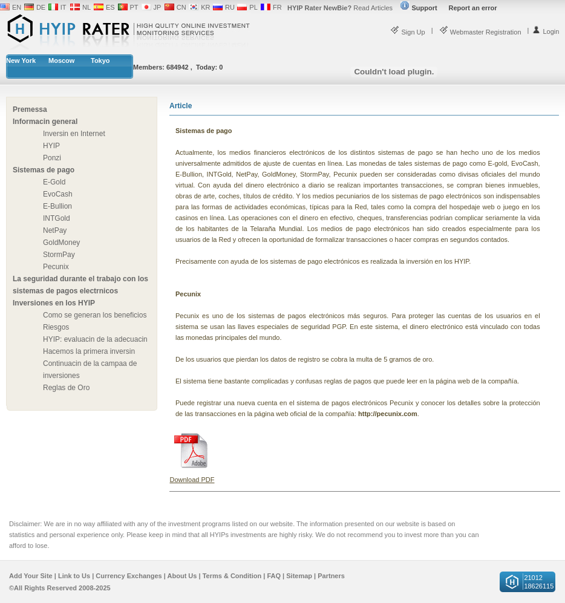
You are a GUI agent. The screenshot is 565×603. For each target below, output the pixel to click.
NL (86, 7)
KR (205, 7)
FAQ (274, 575)
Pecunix (56, 266)
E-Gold (54, 182)
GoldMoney (61, 242)
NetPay (55, 230)
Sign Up (407, 32)
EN (16, 7)
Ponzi (52, 158)
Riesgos (56, 327)
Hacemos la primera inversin (89, 351)
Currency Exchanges (129, 575)
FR (277, 7)
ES (110, 7)
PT (134, 7)
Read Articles (340, 7)
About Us (182, 575)
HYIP (51, 146)
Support (418, 7)
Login (545, 31)
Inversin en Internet (74, 133)
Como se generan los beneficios (94, 315)
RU (230, 7)
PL (253, 7)
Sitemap (299, 575)
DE (40, 7)
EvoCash (58, 194)
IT (63, 7)
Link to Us (74, 575)
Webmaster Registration (480, 32)
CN (181, 7)
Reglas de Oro (66, 387)
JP (158, 7)
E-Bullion (57, 206)
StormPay (59, 254)
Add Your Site (31, 575)
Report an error (473, 7)
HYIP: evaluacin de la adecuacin (95, 339)
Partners (331, 575)
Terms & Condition (232, 575)
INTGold (56, 218)
